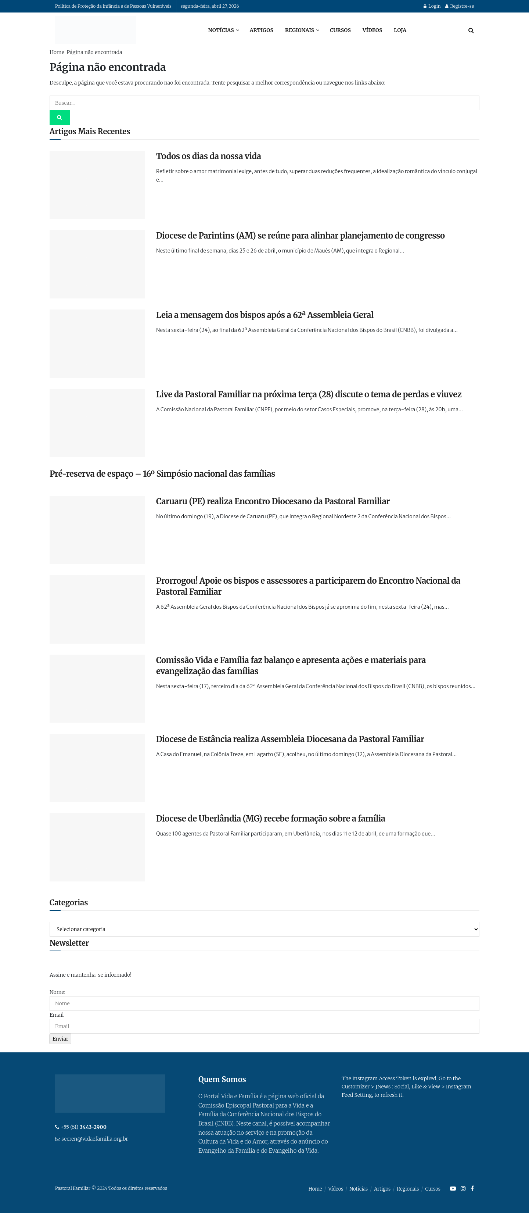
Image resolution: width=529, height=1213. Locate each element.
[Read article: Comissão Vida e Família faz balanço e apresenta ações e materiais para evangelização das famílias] (97, 689)
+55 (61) (83, 1127)
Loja (400, 30)
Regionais (299, 30)
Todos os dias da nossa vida (208, 156)
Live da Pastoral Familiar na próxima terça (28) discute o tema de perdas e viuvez (308, 394)
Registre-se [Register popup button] (459, 6)
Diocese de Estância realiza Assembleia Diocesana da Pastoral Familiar (290, 739)
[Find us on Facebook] (472, 1188)
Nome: (57, 992)
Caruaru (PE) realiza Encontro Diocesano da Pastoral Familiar (273, 501)
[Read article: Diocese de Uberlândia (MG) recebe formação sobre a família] (97, 847)
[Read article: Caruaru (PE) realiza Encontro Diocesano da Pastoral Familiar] (97, 530)
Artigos (261, 30)
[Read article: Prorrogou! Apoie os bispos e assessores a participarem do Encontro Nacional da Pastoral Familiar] (97, 609)
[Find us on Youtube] (453, 1188)
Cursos (340, 30)
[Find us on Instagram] (463, 1188)
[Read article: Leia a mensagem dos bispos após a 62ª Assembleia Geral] (97, 343)
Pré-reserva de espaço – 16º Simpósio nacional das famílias (162, 474)
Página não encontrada (94, 52)
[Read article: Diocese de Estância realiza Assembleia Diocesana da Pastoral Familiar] (97, 768)
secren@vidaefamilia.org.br (94, 1138)
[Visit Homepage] (95, 30)
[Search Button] (471, 30)
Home (57, 52)
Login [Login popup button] (432, 6)
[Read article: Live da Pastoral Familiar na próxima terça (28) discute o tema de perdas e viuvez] (97, 423)
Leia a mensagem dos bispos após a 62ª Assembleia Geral (265, 315)
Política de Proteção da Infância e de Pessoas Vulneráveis (113, 6)
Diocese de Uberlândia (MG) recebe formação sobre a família (270, 818)
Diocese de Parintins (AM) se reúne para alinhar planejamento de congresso (300, 235)
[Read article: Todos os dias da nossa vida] (97, 185)
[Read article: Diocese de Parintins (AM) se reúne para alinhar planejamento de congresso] (97, 264)
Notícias (221, 30)
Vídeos (372, 30)
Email (57, 1015)
